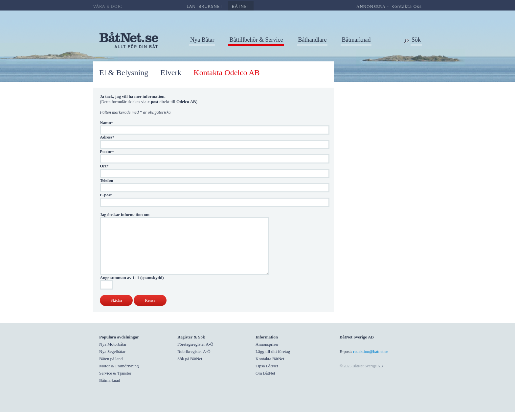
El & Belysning (123, 72)
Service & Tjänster (115, 373)
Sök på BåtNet (189, 358)
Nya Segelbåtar (112, 351)
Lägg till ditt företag (273, 351)
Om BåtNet (265, 373)
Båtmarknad (356, 39)
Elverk (170, 72)
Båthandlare (312, 39)
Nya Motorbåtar (112, 344)
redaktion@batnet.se (370, 351)
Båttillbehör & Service (256, 39)
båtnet (241, 6)
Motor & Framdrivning (119, 365)
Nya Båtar (202, 39)
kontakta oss (407, 6)
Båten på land (111, 358)
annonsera (371, 6)
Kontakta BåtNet (270, 358)
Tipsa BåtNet (267, 365)
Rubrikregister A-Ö (194, 351)
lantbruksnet (204, 6)
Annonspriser (267, 344)
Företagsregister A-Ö (195, 344)
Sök (416, 39)
